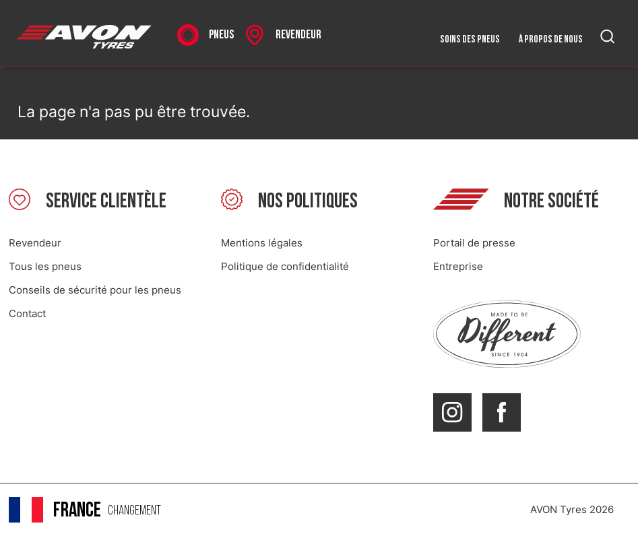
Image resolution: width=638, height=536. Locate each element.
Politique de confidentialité (285, 266)
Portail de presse (474, 242)
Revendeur (35, 242)
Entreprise (458, 266)
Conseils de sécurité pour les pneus (95, 289)
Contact (27, 313)
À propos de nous (551, 39)
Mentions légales (261, 242)
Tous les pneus (45, 266)
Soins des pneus (470, 39)
